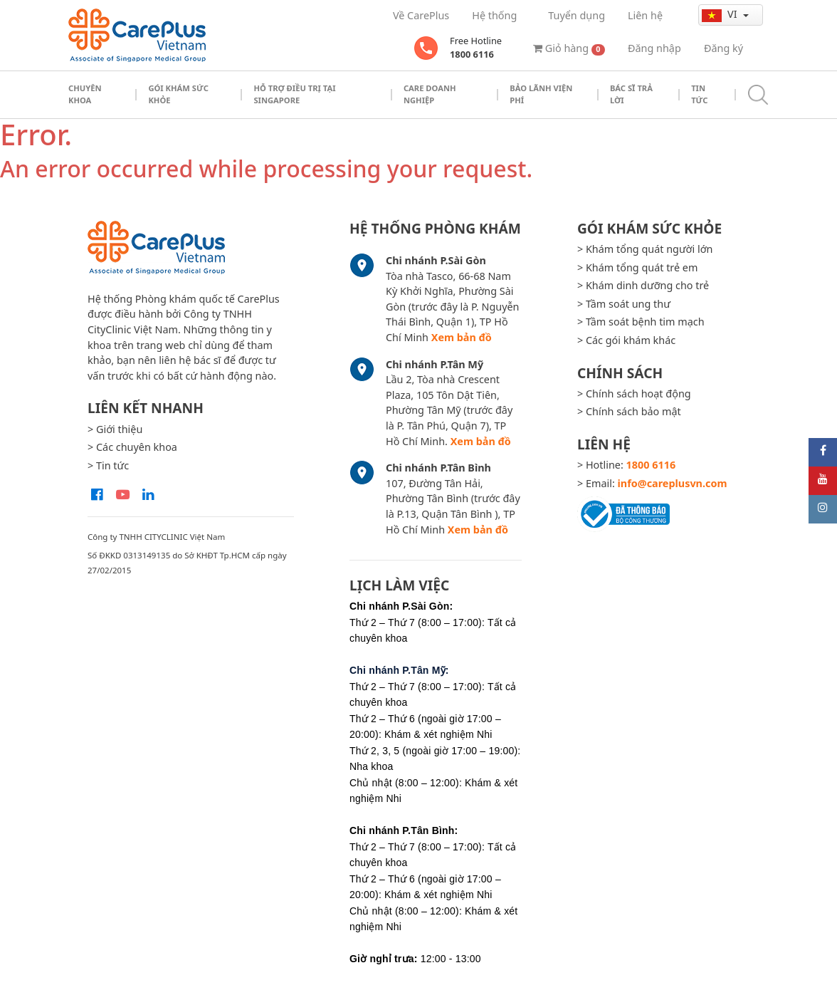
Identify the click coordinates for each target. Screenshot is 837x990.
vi (720, 14)
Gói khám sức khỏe (178, 94)
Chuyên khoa (85, 94)
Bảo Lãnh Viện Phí (541, 94)
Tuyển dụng (576, 15)
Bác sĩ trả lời (631, 94)
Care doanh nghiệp (430, 94)
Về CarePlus (421, 15)
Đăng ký (723, 48)
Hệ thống (494, 15)
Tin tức (699, 94)
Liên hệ (645, 15)
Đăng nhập (654, 48)
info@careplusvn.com (672, 483)
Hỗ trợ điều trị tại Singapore (294, 94)
